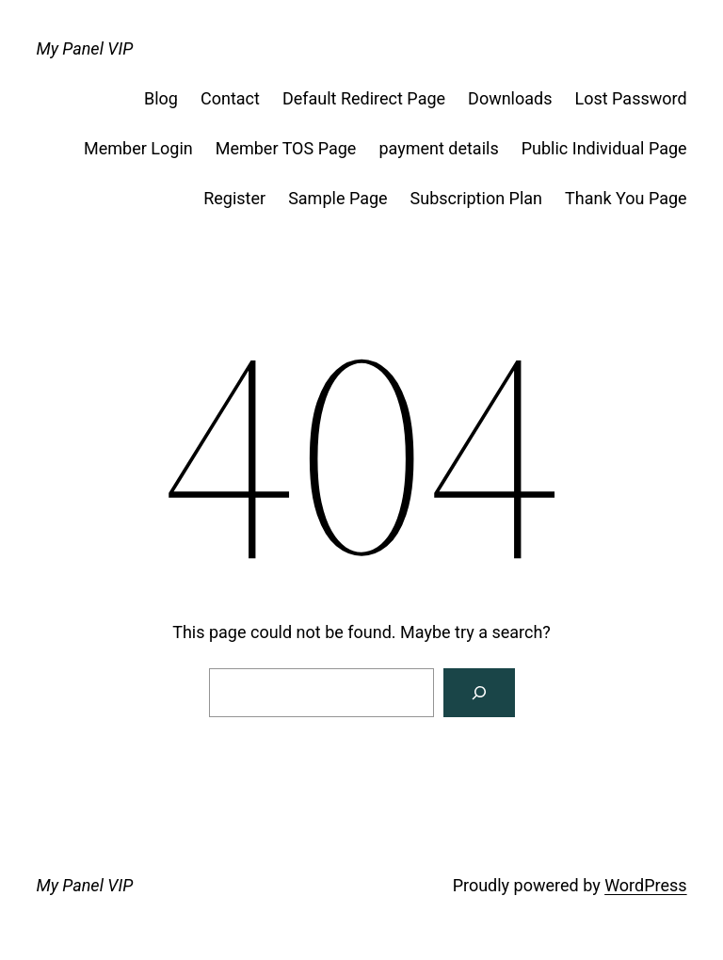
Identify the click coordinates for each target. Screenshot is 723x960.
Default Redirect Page (363, 98)
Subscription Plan (476, 198)
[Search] (479, 692)
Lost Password (631, 98)
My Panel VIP (84, 48)
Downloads (510, 98)
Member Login (138, 148)
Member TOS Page (286, 148)
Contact (230, 98)
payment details (438, 148)
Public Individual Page (604, 148)
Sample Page (337, 198)
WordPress (645, 885)
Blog (161, 98)
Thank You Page (626, 198)
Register (234, 198)
